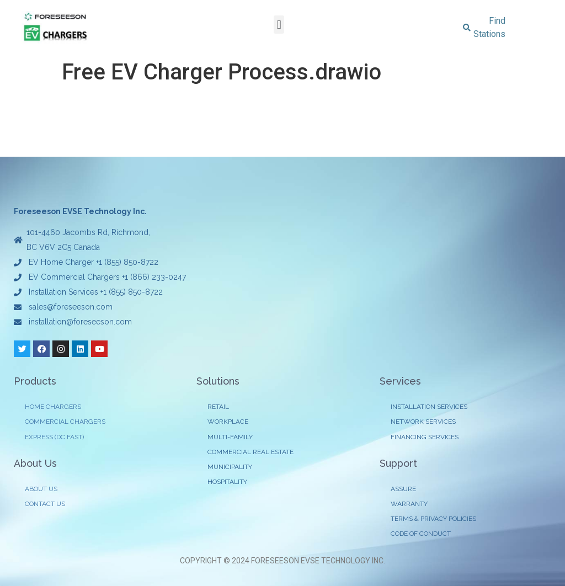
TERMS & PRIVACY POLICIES (433, 519)
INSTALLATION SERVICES (429, 407)
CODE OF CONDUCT (421, 533)
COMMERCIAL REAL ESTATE (250, 452)
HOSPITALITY (227, 482)
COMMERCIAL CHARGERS (65, 421)
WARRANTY (409, 504)
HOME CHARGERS (53, 407)
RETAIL (218, 407)
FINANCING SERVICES (425, 437)
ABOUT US (41, 489)
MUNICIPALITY (229, 467)
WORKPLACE (227, 421)
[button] (279, 24)
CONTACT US (45, 504)
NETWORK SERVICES (423, 421)
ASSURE (403, 489)
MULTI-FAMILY (230, 437)
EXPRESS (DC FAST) (54, 437)
